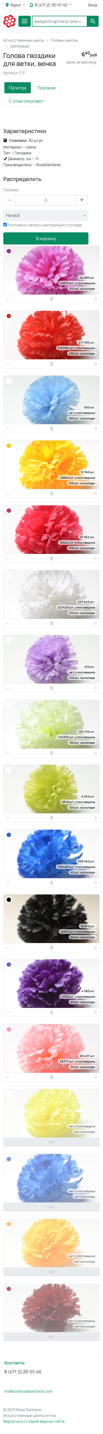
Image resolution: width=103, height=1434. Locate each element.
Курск (14, 4)
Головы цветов (64, 40)
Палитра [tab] (17, 88)
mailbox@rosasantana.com (28, 1391)
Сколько (10, 189)
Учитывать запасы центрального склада (45, 224)
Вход (92, 4)
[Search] (59, 21)
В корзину (46, 238)
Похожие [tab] (46, 88)
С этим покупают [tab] (26, 101)
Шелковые (19, 46)
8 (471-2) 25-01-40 (49, 4)
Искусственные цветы (23, 40)
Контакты (14, 1363)
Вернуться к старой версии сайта (34, 1421)
